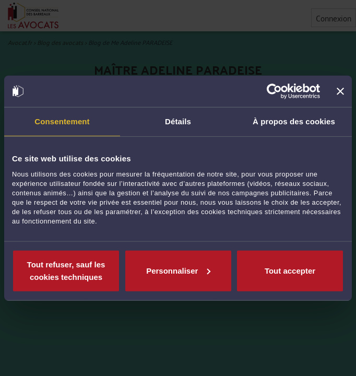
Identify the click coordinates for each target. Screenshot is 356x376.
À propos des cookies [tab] (294, 121)
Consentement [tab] (61, 121)
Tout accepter (290, 270)
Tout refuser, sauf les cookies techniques (66, 270)
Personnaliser (178, 270)
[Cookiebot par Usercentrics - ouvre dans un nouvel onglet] (274, 91)
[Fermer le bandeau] (340, 91)
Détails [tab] (178, 121)
